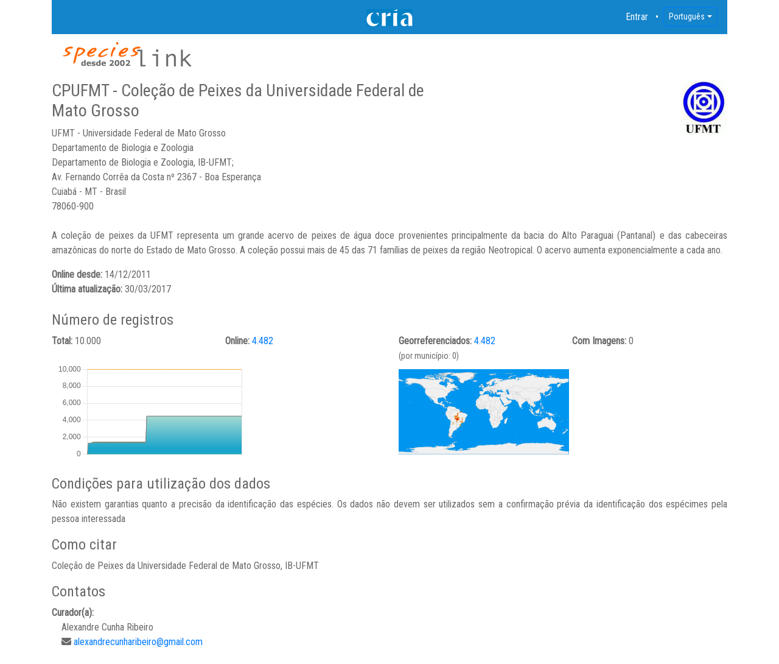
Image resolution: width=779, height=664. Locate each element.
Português (687, 16)
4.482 (262, 341)
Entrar (637, 17)
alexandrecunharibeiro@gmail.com (138, 642)
